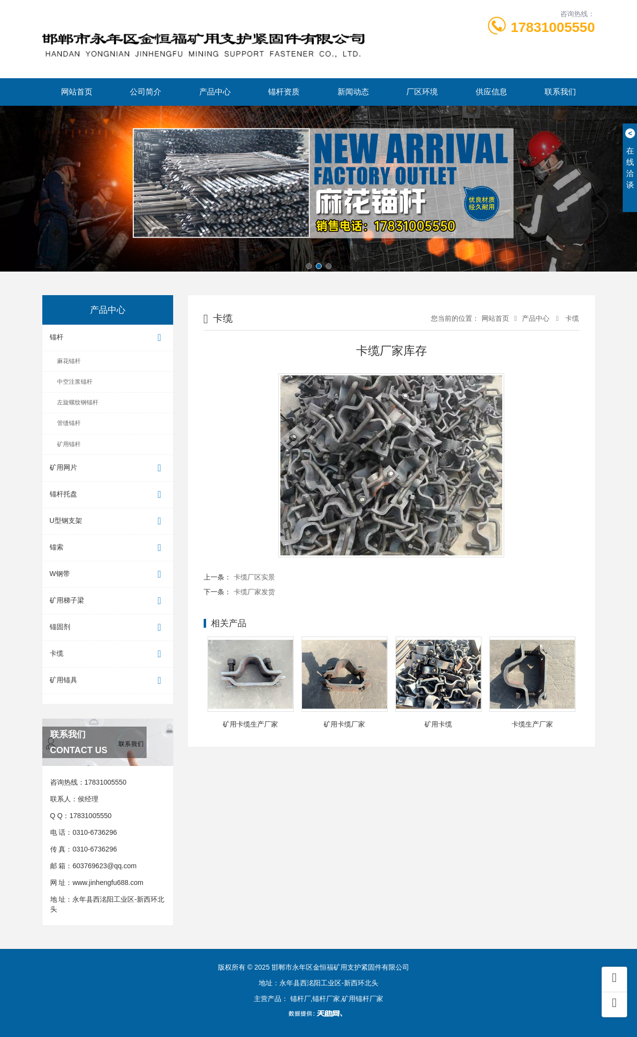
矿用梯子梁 (108, 601)
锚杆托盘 (108, 494)
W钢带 (108, 574)
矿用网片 (108, 468)
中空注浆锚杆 (74, 381)
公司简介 (145, 92)
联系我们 (560, 92)
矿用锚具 (108, 680)
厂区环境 (422, 92)
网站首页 (76, 92)
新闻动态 (353, 92)
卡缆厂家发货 (254, 592)
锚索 (108, 547)
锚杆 (108, 337)
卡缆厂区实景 (254, 577)
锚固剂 (108, 627)
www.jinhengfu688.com (107, 882)
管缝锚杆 (69, 423)
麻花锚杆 (69, 361)
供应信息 (491, 92)
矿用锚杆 (69, 444)
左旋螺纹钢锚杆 (77, 402)
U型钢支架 (108, 521)
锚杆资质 (284, 92)
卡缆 (108, 654)
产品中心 (215, 92)
